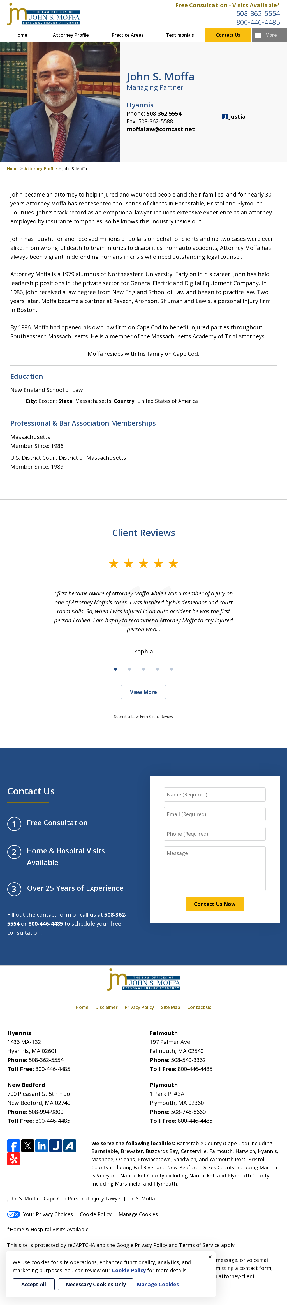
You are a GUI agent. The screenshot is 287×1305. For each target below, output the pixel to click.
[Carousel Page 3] (143, 669)
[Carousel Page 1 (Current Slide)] (115, 669)
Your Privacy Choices (40, 1214)
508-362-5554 (258, 13)
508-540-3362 (188, 1060)
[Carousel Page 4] (158, 669)
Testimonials (180, 35)
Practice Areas (128, 35)
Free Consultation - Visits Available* (227, 5)
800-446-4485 (258, 22)
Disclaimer (107, 1007)
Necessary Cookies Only (96, 1284)
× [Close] (210, 1256)
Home (20, 35)
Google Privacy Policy (141, 1245)
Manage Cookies (138, 1214)
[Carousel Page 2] (129, 669)
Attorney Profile (71, 35)
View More (143, 692)
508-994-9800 (46, 1111)
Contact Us (228, 35)
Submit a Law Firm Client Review (143, 716)
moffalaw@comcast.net (161, 129)
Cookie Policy (96, 1214)
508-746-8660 (188, 1111)
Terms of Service (199, 1245)
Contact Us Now (214, 903)
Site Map (170, 1007)
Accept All (33, 1284)
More (271, 35)
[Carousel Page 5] (172, 669)
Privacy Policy (139, 1007)
